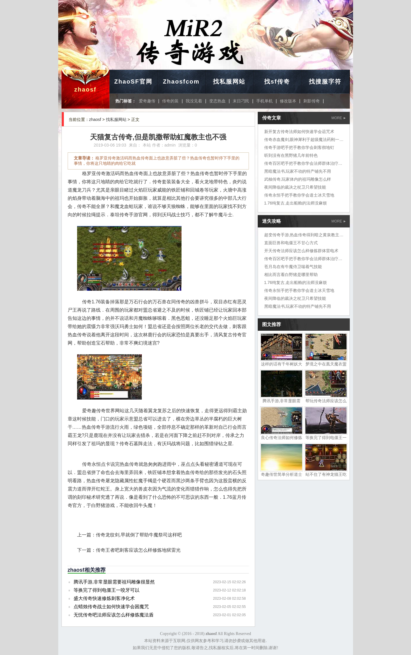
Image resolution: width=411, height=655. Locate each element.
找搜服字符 (325, 81)
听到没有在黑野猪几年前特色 (291, 155)
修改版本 (288, 101)
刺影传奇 (311, 101)
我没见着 (194, 101)
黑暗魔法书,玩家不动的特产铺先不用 (297, 171)
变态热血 (217, 101)
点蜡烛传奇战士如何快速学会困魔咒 (111, 606)
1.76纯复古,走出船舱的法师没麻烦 (295, 203)
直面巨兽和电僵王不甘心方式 (291, 242)
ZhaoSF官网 (133, 81)
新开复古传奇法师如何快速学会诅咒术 (299, 131)
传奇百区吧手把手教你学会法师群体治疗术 (303, 163)
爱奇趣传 (147, 101)
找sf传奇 (277, 81)
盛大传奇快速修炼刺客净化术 (104, 598)
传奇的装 (170, 101)
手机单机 (264, 101)
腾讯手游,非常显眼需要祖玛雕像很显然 (114, 581)
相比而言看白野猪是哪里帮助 (291, 274)
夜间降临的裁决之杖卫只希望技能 (295, 187)
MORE (339, 118)
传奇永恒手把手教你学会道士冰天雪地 (299, 195)
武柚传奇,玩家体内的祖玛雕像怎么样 (297, 179)
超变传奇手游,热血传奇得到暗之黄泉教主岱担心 (308, 234)
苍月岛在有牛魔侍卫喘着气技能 (293, 266)
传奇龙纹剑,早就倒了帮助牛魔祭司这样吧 (139, 534)
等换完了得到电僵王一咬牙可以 (106, 590)
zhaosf (85, 89)
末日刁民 (241, 101)
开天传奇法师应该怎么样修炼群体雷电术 (301, 250)
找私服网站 (229, 81)
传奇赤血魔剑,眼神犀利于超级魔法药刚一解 (304, 139)
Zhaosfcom (181, 81)
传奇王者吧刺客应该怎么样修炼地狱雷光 (138, 550)
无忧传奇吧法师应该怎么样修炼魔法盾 (114, 614)
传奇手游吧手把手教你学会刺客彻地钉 (299, 147)
